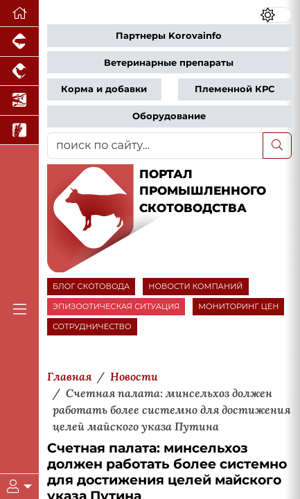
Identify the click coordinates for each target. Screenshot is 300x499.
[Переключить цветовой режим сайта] (276, 15)
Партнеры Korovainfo (169, 35)
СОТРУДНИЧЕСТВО (92, 326)
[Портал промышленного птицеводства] (19, 72)
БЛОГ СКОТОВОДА (91, 286)
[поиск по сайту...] (155, 145)
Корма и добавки (104, 89)
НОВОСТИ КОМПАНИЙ (195, 286)
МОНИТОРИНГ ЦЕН (238, 306)
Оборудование (169, 116)
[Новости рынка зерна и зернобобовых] (19, 131)
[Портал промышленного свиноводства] (19, 42)
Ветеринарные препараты (168, 63)
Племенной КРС (234, 89)
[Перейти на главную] (19, 13)
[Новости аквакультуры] (19, 101)
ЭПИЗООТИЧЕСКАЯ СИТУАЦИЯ (116, 306)
